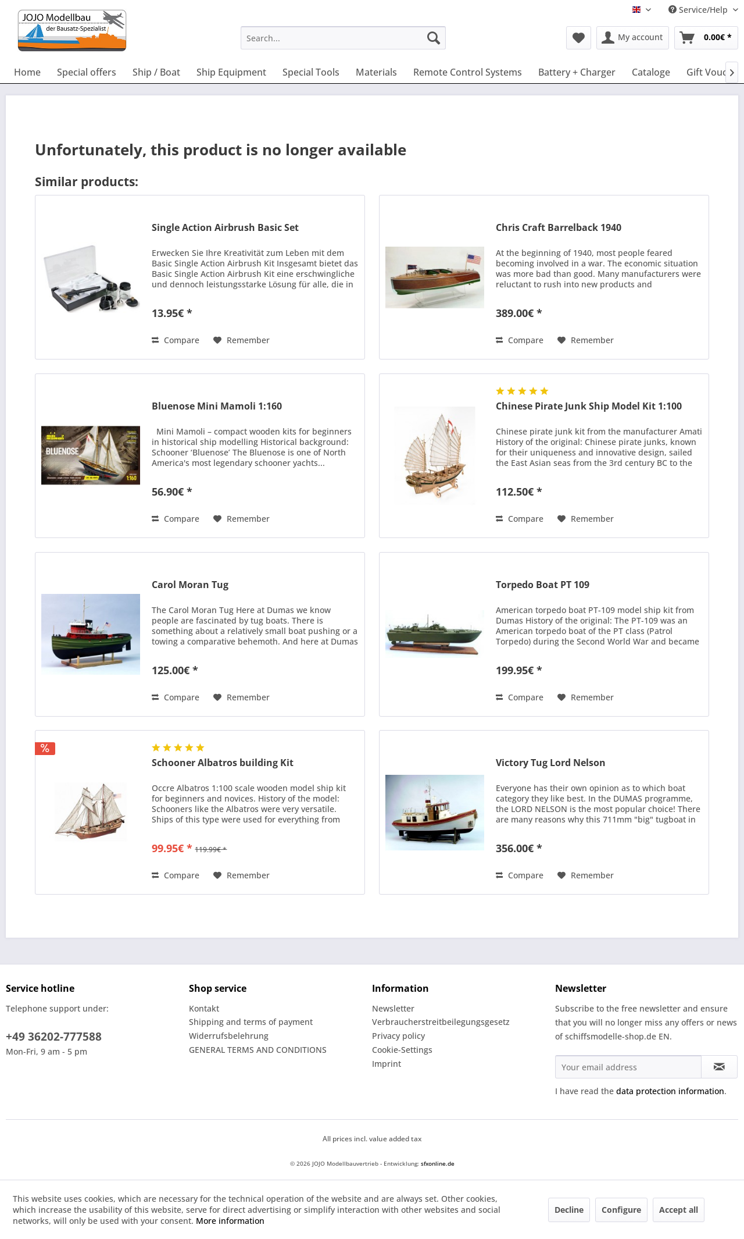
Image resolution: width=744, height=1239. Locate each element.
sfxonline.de (438, 1163)
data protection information (670, 1090)
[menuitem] (343, 37)
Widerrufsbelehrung (229, 1035)
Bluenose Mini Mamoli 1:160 (217, 406)
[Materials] (376, 72)
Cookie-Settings (402, 1049)
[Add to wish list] (241, 340)
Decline (569, 1209)
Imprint (386, 1063)
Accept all (678, 1209)
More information (230, 1220)
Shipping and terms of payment (251, 1021)
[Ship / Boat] (156, 72)
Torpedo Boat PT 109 (542, 585)
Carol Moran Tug (190, 585)
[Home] (27, 72)
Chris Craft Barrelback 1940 (558, 228)
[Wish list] (578, 37)
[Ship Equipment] (231, 72)
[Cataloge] (651, 72)
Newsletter (393, 1008)
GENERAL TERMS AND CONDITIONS (258, 1049)
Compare (175, 340)
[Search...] (343, 37)
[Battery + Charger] (577, 72)
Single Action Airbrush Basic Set (225, 228)
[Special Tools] (311, 72)
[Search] (433, 37)
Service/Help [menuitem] (699, 9)
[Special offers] (86, 72)
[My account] (632, 37)
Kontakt (204, 1008)
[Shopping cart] (706, 37)
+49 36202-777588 (54, 1036)
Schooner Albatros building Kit (223, 763)
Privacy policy (398, 1035)
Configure (621, 1209)
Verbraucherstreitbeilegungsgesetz (441, 1021)
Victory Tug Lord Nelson (551, 763)
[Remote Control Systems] (467, 72)
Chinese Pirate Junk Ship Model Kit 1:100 (589, 406)
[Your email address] (628, 1066)
